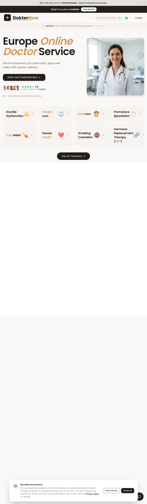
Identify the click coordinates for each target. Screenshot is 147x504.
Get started (88, 9)
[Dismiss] (144, 3)
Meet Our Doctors (63, 295)
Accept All (127, 490)
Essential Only (111, 490)
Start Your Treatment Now (24, 77)
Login (138, 18)
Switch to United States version (93, 3)
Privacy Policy (92, 493)
